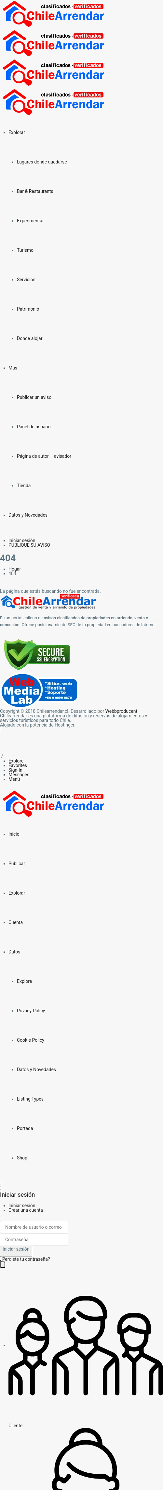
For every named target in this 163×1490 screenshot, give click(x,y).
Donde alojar (29, 338)
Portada (25, 1128)
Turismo (25, 250)
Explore (24, 981)
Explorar (16, 132)
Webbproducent (121, 711)
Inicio (14, 834)
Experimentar (30, 220)
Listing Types (30, 1099)
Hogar (14, 569)
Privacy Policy (31, 1010)
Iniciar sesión (21, 1205)
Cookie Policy (30, 1040)
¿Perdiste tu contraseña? (25, 1259)
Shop (22, 1157)
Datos (14, 951)
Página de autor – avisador (44, 456)
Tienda (24, 485)
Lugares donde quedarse (42, 161)
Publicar (16, 863)
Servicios (26, 279)
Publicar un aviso (34, 397)
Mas (12, 367)
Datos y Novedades (28, 515)
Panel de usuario (34, 426)
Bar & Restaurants (35, 191)
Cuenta (15, 922)
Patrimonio (28, 309)
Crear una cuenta (25, 1210)
